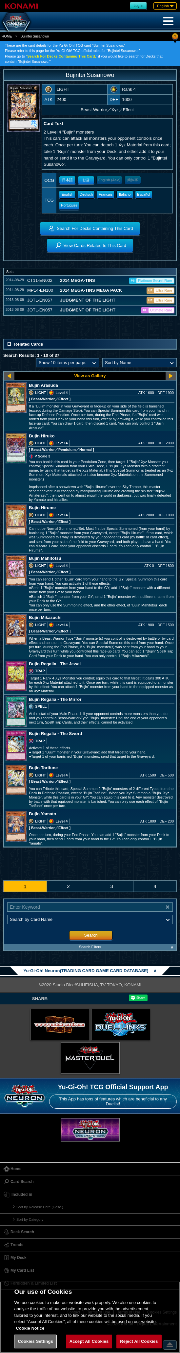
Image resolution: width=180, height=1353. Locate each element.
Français (105, 194)
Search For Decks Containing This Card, (61, 56)
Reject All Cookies (139, 1341)
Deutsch (86, 194)
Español (143, 194)
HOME (7, 36)
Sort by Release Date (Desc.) (39, 1207)
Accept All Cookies (89, 1341)
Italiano (124, 194)
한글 (86, 180)
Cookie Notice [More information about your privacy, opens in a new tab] (30, 1328)
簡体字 (132, 180)
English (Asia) (109, 180)
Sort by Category (29, 1219)
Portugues (69, 205)
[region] (90, 1317)
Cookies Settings (35, 1341)
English (67, 194)
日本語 (67, 180)
